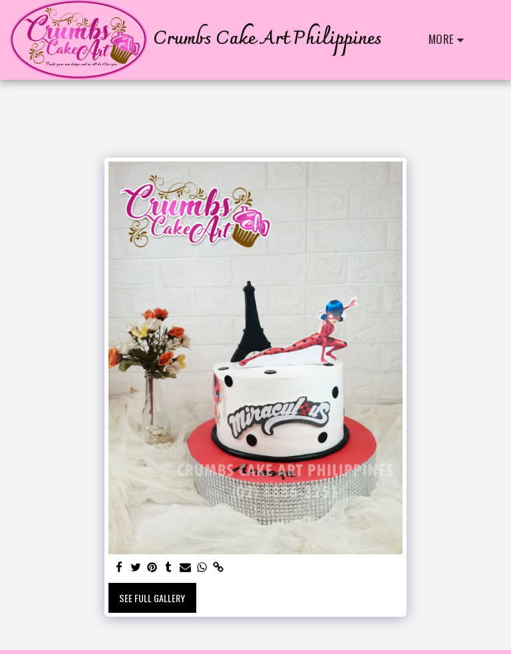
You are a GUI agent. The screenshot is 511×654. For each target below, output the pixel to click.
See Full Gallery (152, 598)
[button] (490, 39)
